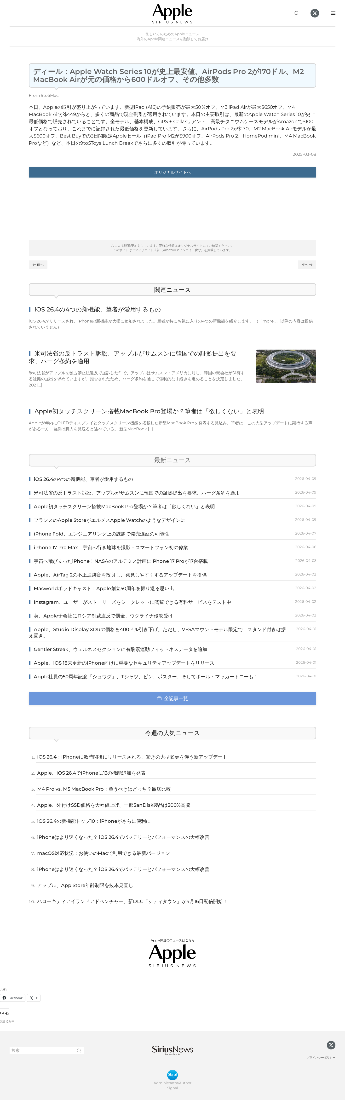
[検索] (47, 1050)
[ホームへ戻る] (172, 13)
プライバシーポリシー (321, 1057)
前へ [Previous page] (38, 264)
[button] (296, 13)
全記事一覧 (172, 698)
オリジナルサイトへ (172, 172)
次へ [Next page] (307, 264)
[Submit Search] (79, 1050)
